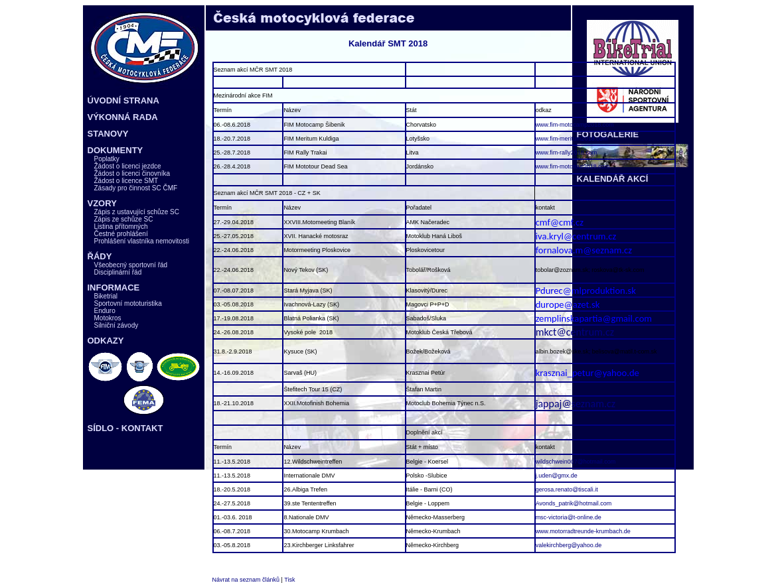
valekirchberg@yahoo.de (569, 545)
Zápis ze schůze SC (123, 219)
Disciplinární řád (118, 272)
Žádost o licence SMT (126, 180)
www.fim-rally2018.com (566, 152)
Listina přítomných (121, 226)
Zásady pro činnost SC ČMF (136, 188)
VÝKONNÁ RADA (123, 117)
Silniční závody (116, 325)
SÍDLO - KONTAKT (125, 428)
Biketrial (106, 296)
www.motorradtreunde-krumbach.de (583, 531)
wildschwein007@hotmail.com (576, 461)
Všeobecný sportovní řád (131, 265)
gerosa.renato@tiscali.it (567, 489)
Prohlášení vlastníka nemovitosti (141, 241)
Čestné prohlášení (121, 233)
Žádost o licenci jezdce (127, 166)
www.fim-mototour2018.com (573, 166)
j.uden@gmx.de (557, 475)
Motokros (107, 318)
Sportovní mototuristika (128, 303)
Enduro (105, 310)
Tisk (289, 579)
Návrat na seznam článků (246, 579)
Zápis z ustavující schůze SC (136, 212)
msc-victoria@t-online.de (568, 517)
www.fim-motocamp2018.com (575, 124)
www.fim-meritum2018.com (572, 138)
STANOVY (108, 134)
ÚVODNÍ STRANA (123, 100)
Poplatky (106, 158)
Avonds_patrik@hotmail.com (574, 503)
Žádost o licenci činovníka (132, 173)
